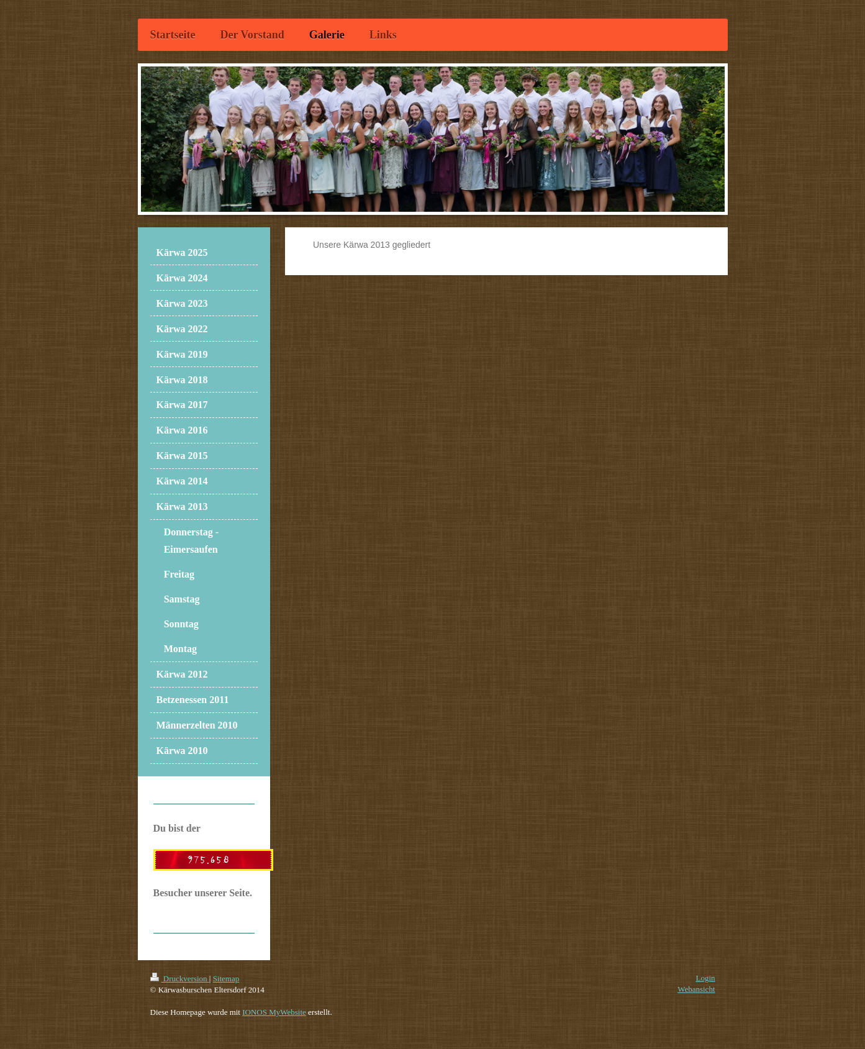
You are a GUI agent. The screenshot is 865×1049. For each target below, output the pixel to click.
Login (705, 978)
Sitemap (226, 978)
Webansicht (696, 989)
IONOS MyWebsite (274, 1012)
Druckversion (179, 978)
